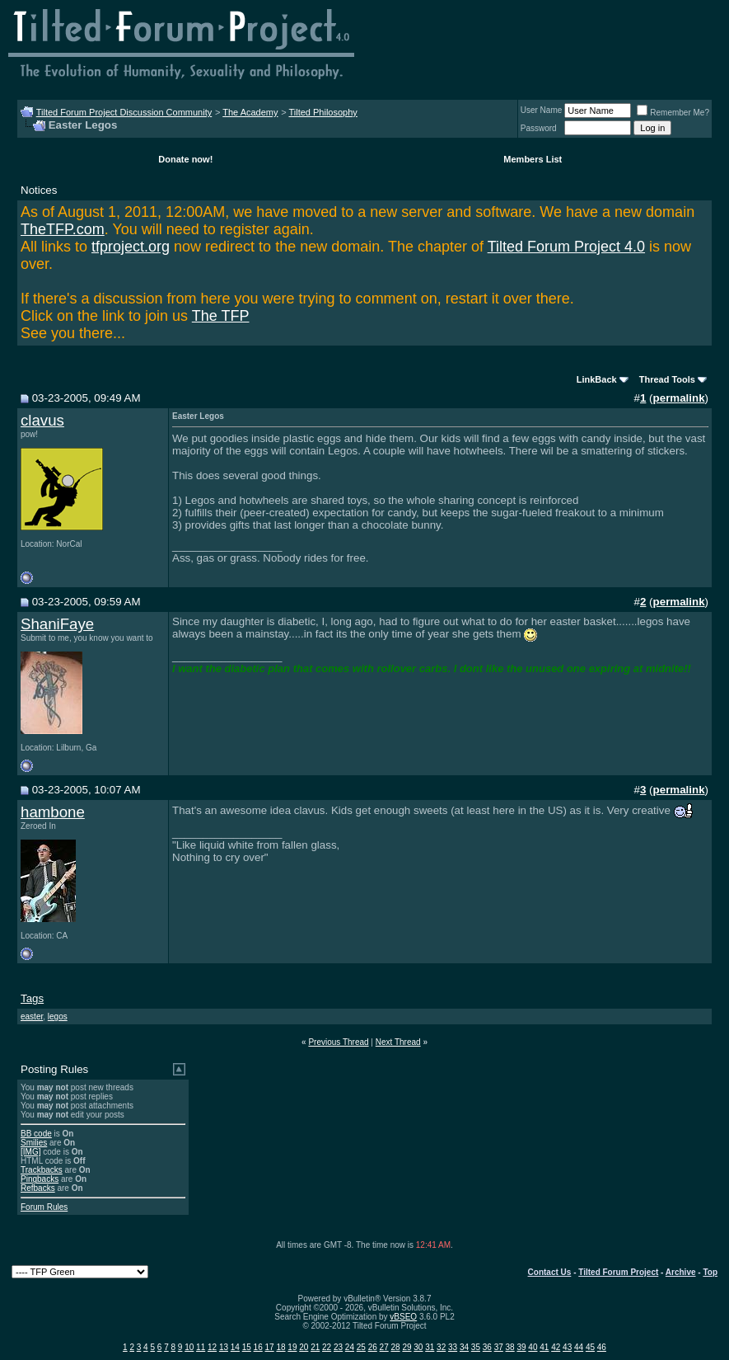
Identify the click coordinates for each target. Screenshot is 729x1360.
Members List (532, 159)
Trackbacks (42, 1169)
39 (521, 1347)
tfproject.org (130, 246)
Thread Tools (667, 379)
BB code (36, 1133)
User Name (542, 110)
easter (32, 1016)
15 (246, 1347)
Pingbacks (39, 1179)
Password (539, 128)
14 (235, 1347)
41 (544, 1347)
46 (601, 1347)
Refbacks (38, 1188)
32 (441, 1347)
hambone (53, 812)
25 (361, 1347)
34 (464, 1347)
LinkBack (597, 379)
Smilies (34, 1142)
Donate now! (185, 159)
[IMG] (30, 1151)
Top (710, 1272)
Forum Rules (44, 1207)
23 (338, 1347)
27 (384, 1347)
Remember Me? (673, 112)
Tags (32, 998)
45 (590, 1347)
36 (487, 1347)
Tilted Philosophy (322, 112)
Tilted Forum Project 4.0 (566, 246)
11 (200, 1347)
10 (189, 1347)
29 (406, 1347)
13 (223, 1347)
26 (372, 1347)
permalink (679, 398)
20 (303, 1347)
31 (429, 1347)
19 (292, 1347)
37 (498, 1347)
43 (567, 1347)
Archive (681, 1272)
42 (555, 1347)
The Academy (250, 112)
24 (349, 1347)
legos (58, 1016)
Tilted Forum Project (618, 1272)
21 (315, 1347)
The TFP (221, 316)
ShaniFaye (57, 624)
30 (418, 1347)
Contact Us (550, 1272)
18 (280, 1347)
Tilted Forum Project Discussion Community (124, 112)
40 (532, 1347)
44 (578, 1347)
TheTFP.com (63, 229)
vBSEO (403, 1316)
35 (475, 1347)
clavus (42, 420)
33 (452, 1347)
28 (395, 1347)
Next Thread (398, 1042)
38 (510, 1347)
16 (258, 1347)
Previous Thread (338, 1042)
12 (212, 1347)
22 (326, 1347)
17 (269, 1347)
